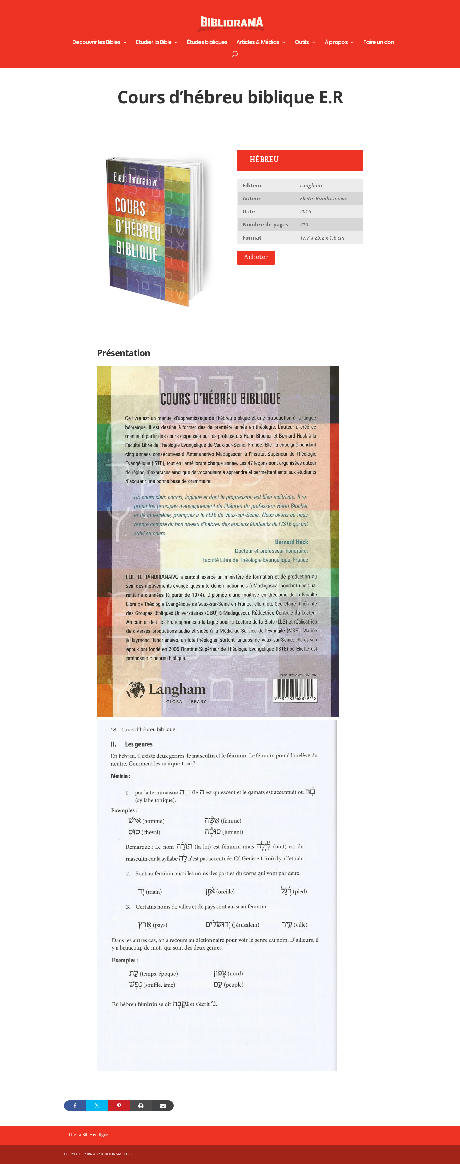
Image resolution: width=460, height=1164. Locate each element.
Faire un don (378, 43)
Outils (302, 43)
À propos (336, 43)
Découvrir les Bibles (96, 43)
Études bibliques (207, 43)
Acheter (256, 258)
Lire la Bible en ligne (88, 1135)
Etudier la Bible (153, 43)
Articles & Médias (257, 43)
